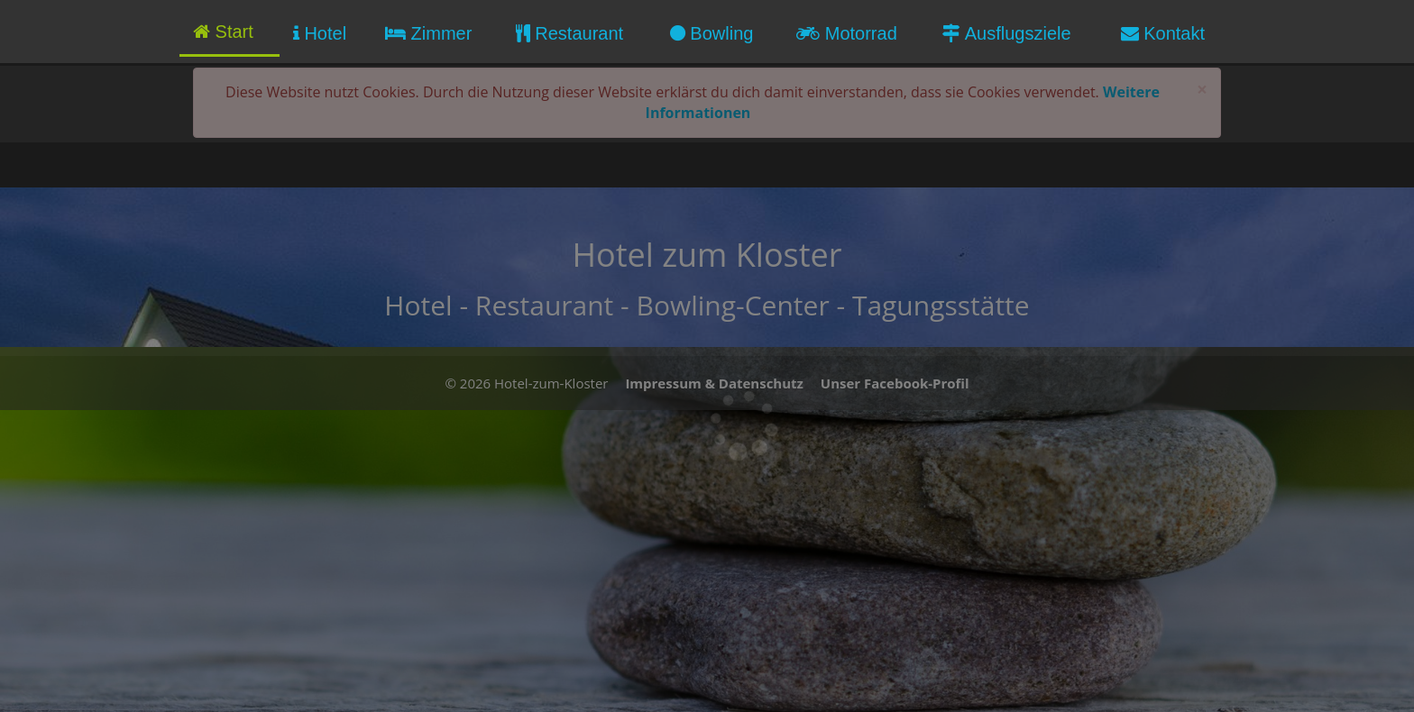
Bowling (712, 33)
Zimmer (428, 33)
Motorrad (846, 33)
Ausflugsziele (1006, 33)
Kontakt (1163, 33)
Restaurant (569, 33)
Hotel (319, 33)
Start (223, 31)
